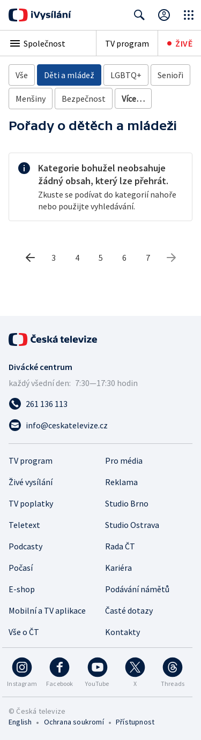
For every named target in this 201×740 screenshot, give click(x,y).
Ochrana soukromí (74, 722)
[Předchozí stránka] (30, 257)
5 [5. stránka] (101, 257)
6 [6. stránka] (124, 257)
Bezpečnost (84, 98)
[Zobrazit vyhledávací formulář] (139, 15)
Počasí (21, 567)
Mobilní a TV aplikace (47, 610)
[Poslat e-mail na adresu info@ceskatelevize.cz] (100, 425)
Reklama (121, 482)
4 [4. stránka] (77, 257)
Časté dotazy (129, 610)
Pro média (124, 460)
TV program (127, 43)
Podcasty (25, 546)
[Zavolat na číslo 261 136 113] (100, 403)
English (20, 722)
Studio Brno (126, 503)
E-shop (22, 589)
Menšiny (31, 98)
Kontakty (122, 631)
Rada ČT (120, 546)
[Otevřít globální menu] (188, 15)
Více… (133, 98)
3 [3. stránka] (53, 257)
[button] (48, 43)
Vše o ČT (24, 631)
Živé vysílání (31, 482)
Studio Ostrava (132, 524)
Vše (22, 75)
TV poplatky (31, 503)
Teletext (24, 524)
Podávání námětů (137, 589)
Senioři (170, 75)
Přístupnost (135, 722)
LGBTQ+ (126, 75)
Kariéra (118, 567)
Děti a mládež (69, 75)
